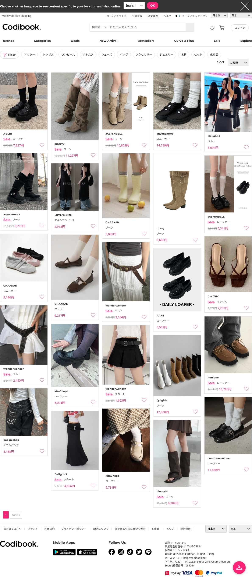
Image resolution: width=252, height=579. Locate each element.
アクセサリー (144, 54)
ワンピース (68, 54)
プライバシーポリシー (74, 529)
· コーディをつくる (116, 16)
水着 (184, 54)
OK (152, 5)
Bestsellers (146, 41)
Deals (75, 41)
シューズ (106, 54)
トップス (48, 54)
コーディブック (22, 26)
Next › (16, 515)
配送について (101, 529)
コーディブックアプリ (194, 16)
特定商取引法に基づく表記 (130, 529)
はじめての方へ (12, 529)
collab (155, 529)
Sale (217, 41)
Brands (8, 41)
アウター (29, 54)
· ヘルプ (166, 16)
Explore (246, 41)
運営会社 (185, 529)
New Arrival (108, 41)
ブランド (33, 529)
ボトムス (88, 54)
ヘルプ (170, 529)
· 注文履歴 (152, 16)
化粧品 (214, 54)
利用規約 (50, 529)
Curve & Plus (184, 41)
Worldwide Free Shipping (16, 16)
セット (198, 54)
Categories (42, 41)
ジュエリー (166, 54)
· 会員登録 (136, 16)
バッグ (124, 54)
